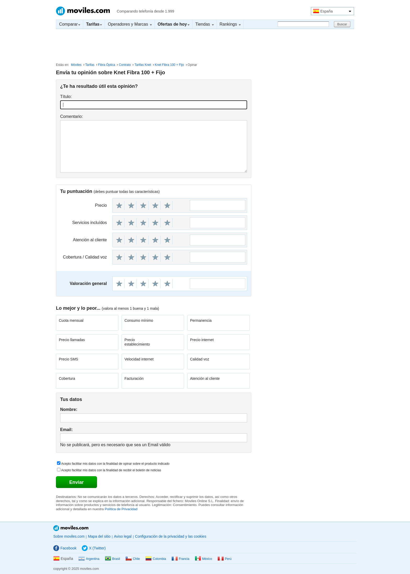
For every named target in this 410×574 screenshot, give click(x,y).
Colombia (155, 559)
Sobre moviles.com (68, 536)
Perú (224, 559)
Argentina (88, 559)
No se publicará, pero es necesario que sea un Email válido (115, 445)
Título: (66, 96)
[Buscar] (303, 24)
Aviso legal (123, 536)
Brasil (112, 559)
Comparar (69, 24)
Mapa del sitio (99, 536)
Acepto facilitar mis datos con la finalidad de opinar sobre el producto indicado (115, 464)
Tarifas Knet (142, 65)
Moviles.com (83, 11)
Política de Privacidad (121, 509)
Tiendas (204, 24)
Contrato (125, 65)
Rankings (230, 24)
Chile (133, 559)
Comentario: (71, 116)
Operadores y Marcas (129, 24)
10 (167, 205)
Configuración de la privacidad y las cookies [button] (170, 536)
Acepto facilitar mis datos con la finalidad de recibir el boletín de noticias (111, 470)
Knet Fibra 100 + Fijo (169, 65)
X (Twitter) (94, 548)
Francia (180, 559)
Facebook (64, 548)
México (203, 559)
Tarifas (89, 65)
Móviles (76, 65)
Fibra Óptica (106, 65)
